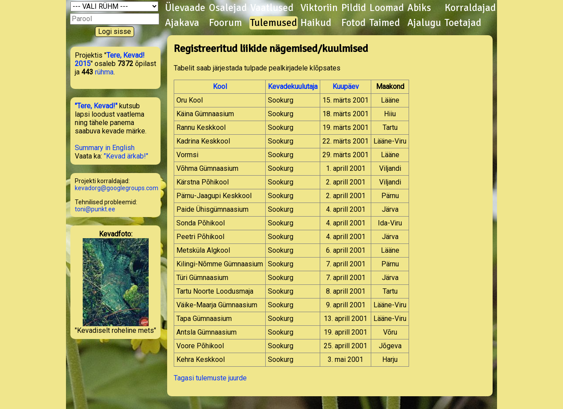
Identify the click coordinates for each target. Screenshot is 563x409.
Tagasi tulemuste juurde (210, 378)
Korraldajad (470, 8)
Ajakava (182, 23)
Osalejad (228, 8)
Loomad (386, 8)
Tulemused (273, 23)
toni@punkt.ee (95, 209)
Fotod (353, 23)
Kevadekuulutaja (293, 86)
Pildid (353, 8)
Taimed (384, 23)
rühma (104, 72)
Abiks (419, 8)
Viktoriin (319, 8)
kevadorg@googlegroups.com (116, 188)
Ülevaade (185, 8)
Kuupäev (346, 86)
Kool (220, 86)
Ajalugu (424, 23)
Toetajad (463, 23)
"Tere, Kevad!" (96, 106)
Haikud (315, 23)
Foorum (225, 23)
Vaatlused (271, 8)
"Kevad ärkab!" (126, 156)
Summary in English (105, 148)
